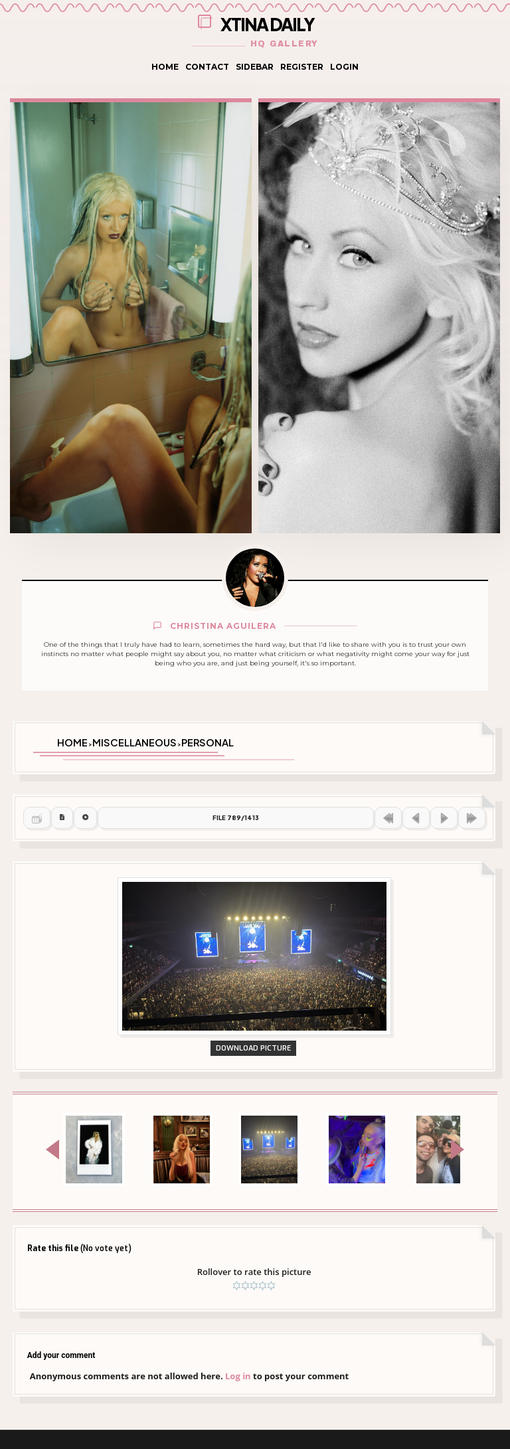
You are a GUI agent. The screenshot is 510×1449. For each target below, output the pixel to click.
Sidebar (255, 67)
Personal (207, 740)
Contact (207, 67)
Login (344, 67)
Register (301, 67)
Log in (238, 1414)
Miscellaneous (134, 740)
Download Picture (254, 1084)
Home (165, 67)
